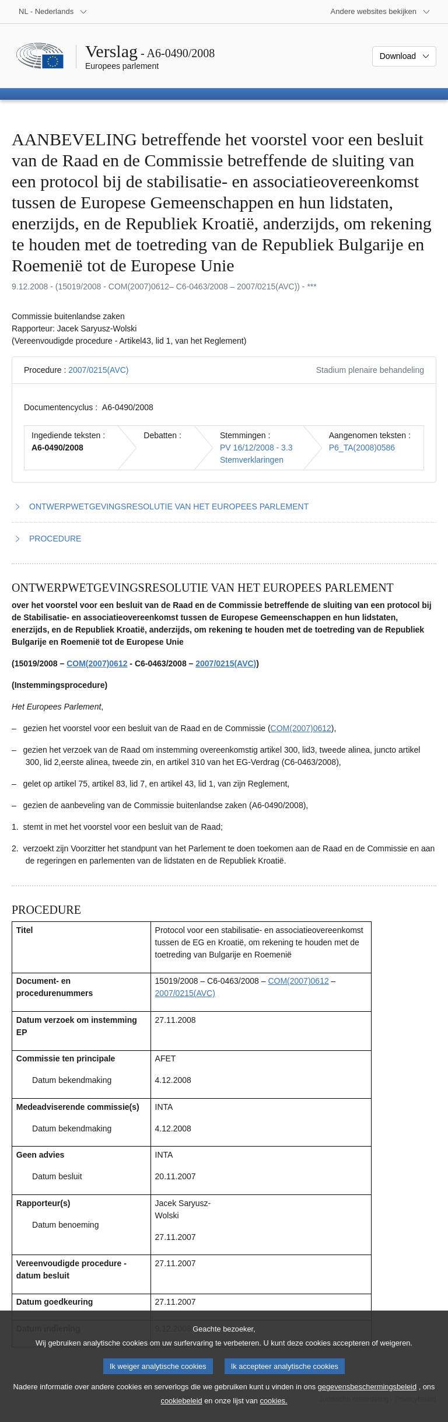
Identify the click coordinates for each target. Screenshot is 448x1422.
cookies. (274, 1410)
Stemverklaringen (252, 459)
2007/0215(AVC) (98, 370)
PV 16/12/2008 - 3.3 (256, 447)
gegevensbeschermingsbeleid (367, 1396)
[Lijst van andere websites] (380, 11)
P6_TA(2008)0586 (362, 447)
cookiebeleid (181, 1410)
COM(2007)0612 (96, 663)
